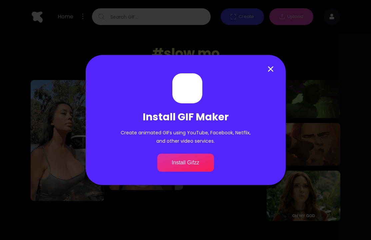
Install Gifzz (185, 162)
